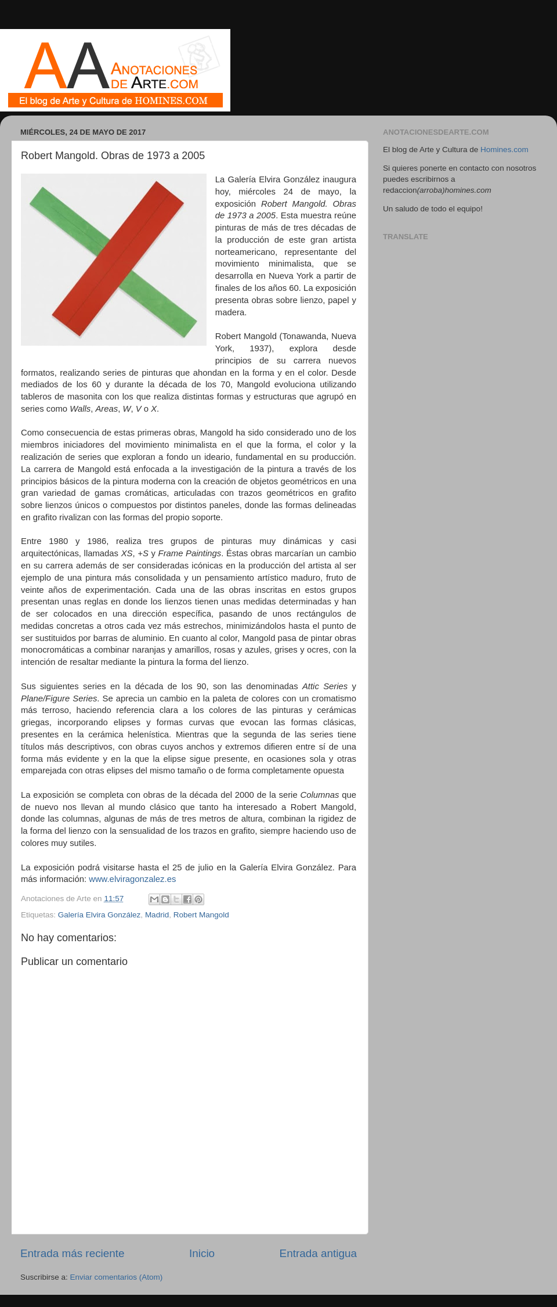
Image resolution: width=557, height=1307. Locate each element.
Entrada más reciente (72, 1253)
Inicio (202, 1253)
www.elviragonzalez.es (132, 879)
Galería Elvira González (99, 914)
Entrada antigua (318, 1253)
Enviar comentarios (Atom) (116, 1277)
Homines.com (504, 149)
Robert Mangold (201, 914)
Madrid (157, 914)
